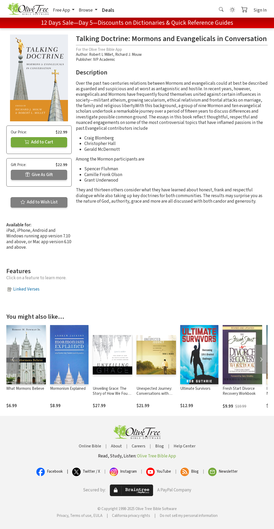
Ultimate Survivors (195, 388)
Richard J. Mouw (128, 54)
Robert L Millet (101, 54)
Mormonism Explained (68, 388)
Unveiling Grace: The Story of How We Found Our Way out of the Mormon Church (112, 396)
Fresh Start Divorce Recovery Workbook (239, 391)
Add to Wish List (39, 202)
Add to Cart (39, 142)
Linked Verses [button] (26, 289)
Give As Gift (39, 175)
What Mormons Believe (25, 388)
